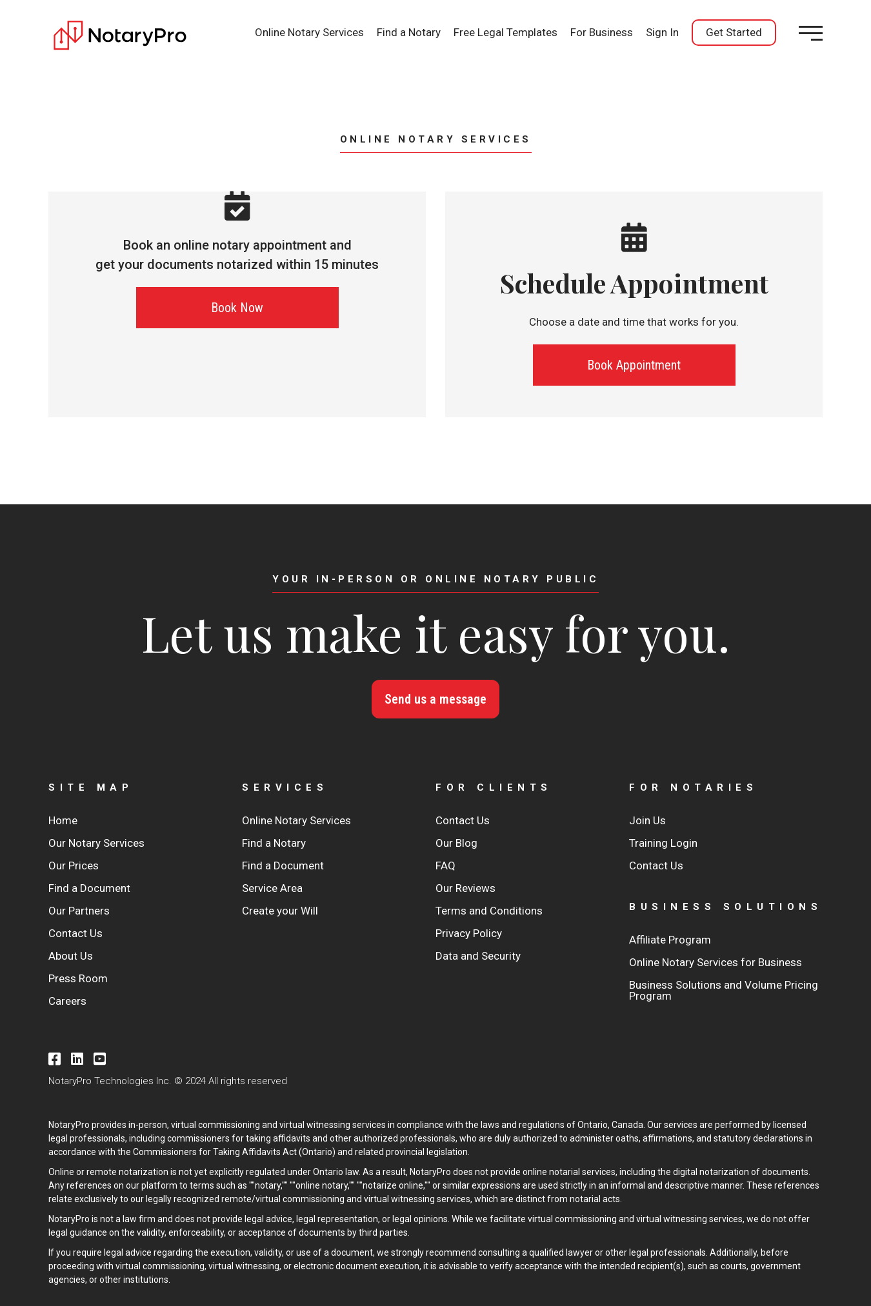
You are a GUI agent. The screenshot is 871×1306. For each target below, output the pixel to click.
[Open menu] (811, 33)
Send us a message (435, 699)
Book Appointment (634, 365)
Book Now (237, 307)
